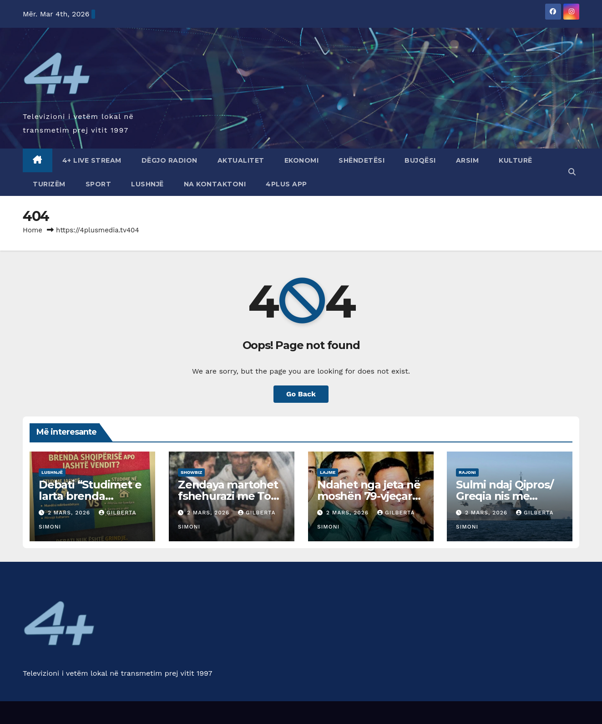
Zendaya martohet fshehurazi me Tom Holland (230, 496)
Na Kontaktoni (215, 184)
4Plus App (286, 184)
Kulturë (515, 160)
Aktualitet (241, 160)
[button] (572, 172)
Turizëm (49, 184)
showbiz (191, 472)
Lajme (327, 472)
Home (32, 230)
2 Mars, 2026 (70, 512)
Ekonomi (301, 160)
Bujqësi (420, 160)
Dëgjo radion (169, 160)
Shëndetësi (361, 160)
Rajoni (467, 472)
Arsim (467, 160)
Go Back (301, 394)
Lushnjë (147, 184)
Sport (98, 184)
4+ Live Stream (91, 160)
